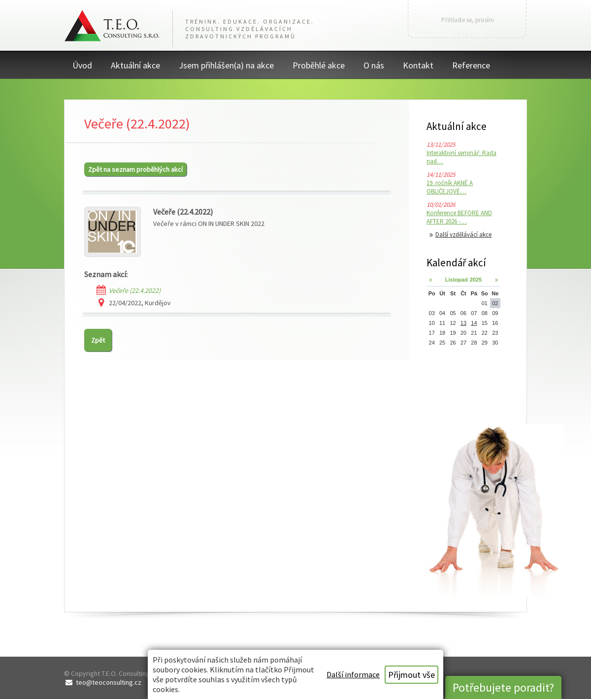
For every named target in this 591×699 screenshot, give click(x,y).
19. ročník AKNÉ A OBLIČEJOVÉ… (450, 187)
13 (463, 323)
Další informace (353, 674)
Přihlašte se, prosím (467, 20)
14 (474, 323)
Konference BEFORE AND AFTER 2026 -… (459, 217)
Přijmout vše (411, 674)
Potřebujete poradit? (503, 687)
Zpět (98, 340)
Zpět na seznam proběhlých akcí (135, 169)
